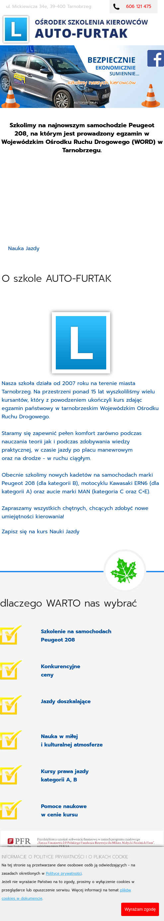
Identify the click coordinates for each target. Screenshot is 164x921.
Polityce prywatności (64, 873)
